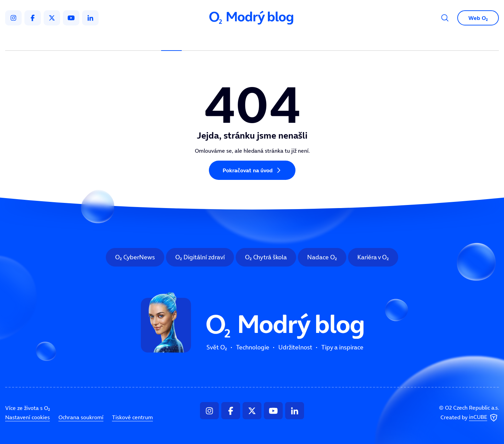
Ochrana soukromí (80, 417)
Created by (469, 417)
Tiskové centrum (132, 417)
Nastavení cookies (27, 417)
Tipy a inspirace (322, 40)
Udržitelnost (266, 40)
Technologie (215, 40)
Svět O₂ (171, 40)
